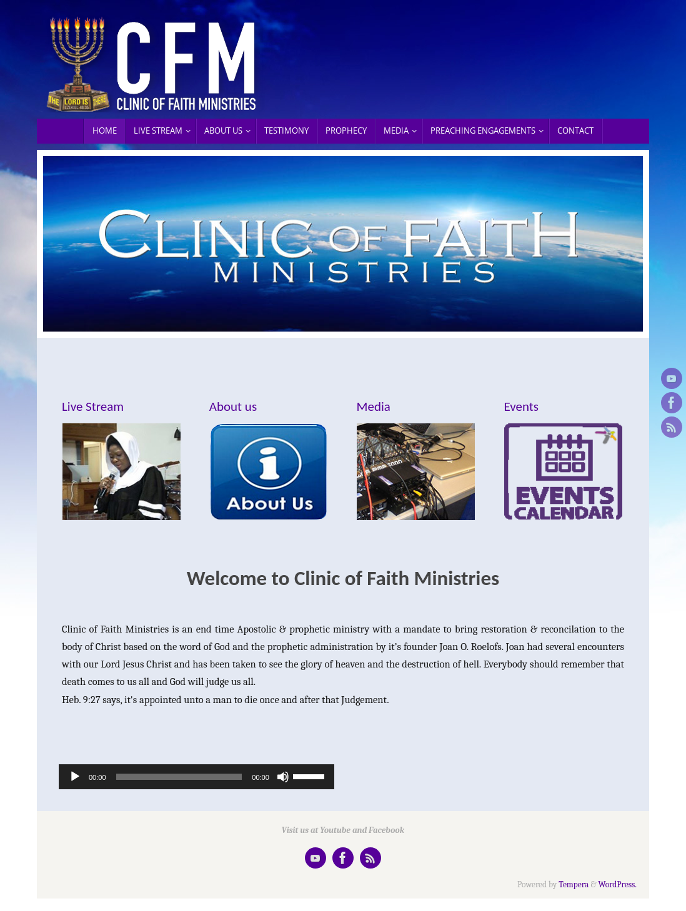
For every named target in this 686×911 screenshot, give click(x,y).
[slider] (179, 777)
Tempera (574, 884)
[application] (196, 776)
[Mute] (283, 777)
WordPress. (618, 884)
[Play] (75, 777)
